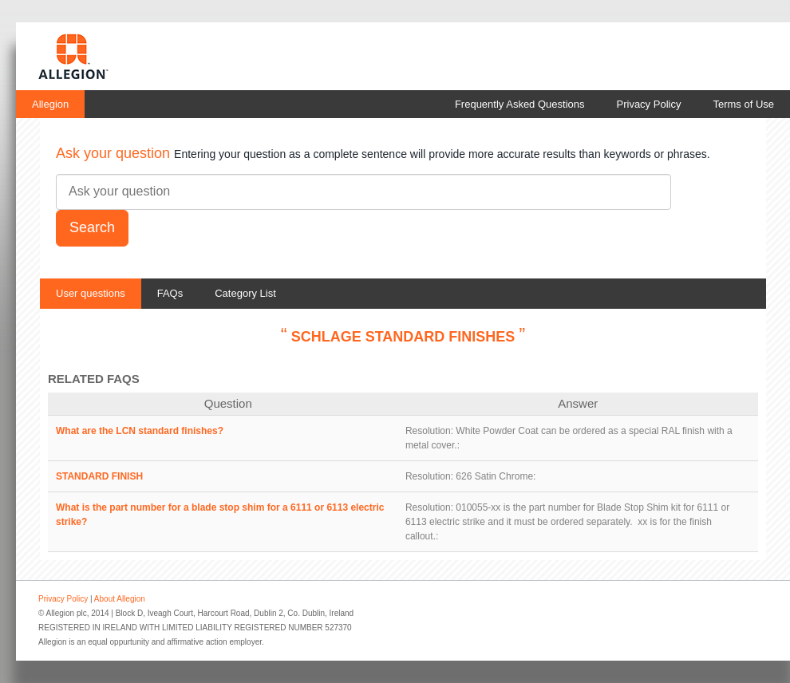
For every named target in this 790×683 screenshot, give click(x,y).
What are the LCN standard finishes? (139, 430)
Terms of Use (743, 104)
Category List (245, 293)
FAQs (170, 293)
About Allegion (119, 598)
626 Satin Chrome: (495, 476)
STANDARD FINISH (99, 476)
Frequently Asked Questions (520, 104)
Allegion (50, 104)
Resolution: (429, 430)
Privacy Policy (649, 104)
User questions (90, 293)
